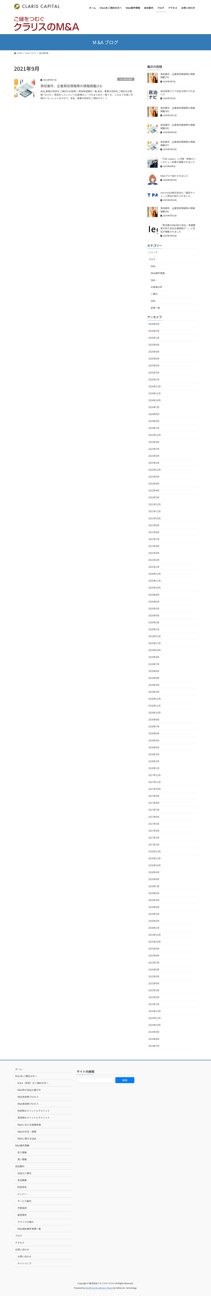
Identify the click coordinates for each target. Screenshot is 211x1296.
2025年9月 (153, 344)
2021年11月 (154, 511)
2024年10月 (154, 400)
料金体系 (22, 1187)
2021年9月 (153, 525)
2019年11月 (154, 643)
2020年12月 (154, 573)
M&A (153, 266)
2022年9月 (153, 476)
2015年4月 (153, 983)
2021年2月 (153, 560)
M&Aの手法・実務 (26, 1131)
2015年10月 (154, 941)
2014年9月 (153, 1031)
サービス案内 (24, 1201)
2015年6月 (153, 969)
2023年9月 (153, 442)
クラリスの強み (25, 1221)
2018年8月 (153, 719)
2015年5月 (153, 976)
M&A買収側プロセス (27, 1103)
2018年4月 (153, 747)
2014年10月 (154, 1025)
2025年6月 (153, 358)
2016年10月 (154, 865)
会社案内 (19, 1166)
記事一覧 (155, 307)
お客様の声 (156, 287)
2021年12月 (154, 504)
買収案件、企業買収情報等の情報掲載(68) (177, 126)
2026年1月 (153, 337)
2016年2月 (153, 920)
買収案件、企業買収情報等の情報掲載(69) (177, 109)
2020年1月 (153, 629)
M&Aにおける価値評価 (29, 1124)
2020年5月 (153, 608)
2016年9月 (153, 872)
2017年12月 (154, 775)
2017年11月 (154, 782)
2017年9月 (153, 795)
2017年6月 (153, 816)
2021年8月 (153, 532)
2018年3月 (153, 754)
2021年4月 (153, 546)
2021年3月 (153, 553)
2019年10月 (154, 650)
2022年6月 (153, 483)
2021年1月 (153, 566)
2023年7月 (153, 449)
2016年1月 (153, 927)
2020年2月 (153, 622)
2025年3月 (153, 372)
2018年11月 (154, 705)
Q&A (153, 280)
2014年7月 (153, 1045)
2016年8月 (153, 879)
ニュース (152, 252)
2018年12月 (154, 698)
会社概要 (22, 1180)
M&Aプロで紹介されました (174, 175)
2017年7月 (153, 809)
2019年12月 (154, 636)
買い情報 (22, 1159)
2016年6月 (153, 893)
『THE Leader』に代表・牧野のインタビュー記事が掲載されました (178, 160)
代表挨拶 (22, 1208)
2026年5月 (153, 324)
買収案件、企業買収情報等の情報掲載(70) (177, 75)
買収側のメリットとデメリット (33, 1117)
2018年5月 (153, 740)
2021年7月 (153, 539)
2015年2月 (153, 997)
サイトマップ (24, 1263)
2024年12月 (154, 386)
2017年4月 (153, 830)
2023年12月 (154, 435)
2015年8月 (153, 955)
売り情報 (22, 1152)
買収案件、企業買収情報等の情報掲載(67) (177, 143)
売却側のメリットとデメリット (33, 1110)
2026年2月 (153, 330)
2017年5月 (153, 823)
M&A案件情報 (125, 79)
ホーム (18, 1069)
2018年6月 (153, 733)
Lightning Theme (105, 1287)
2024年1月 (153, 428)
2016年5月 (153, 900)
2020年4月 (153, 615)
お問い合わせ (22, 1249)
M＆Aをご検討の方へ (26, 1076)
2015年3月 (153, 990)
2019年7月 (153, 664)
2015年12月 (154, 934)
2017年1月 (153, 844)
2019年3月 (153, 685)
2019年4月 (153, 678)
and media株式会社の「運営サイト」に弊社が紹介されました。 (177, 194)
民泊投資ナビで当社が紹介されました (177, 92)
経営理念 (22, 1215)
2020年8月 (153, 594)
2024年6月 (153, 414)
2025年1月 (153, 379)
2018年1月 (153, 768)
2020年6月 (153, 601)
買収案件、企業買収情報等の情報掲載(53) (71, 85)
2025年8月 (153, 351)
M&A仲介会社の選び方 (29, 1090)
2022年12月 (154, 469)
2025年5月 (153, 365)
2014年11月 (154, 1018)
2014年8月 (153, 1039)
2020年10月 (154, 587)
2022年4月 (153, 490)
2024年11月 (154, 393)
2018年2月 (153, 761)
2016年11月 (154, 858)
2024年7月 (153, 407)
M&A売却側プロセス (27, 1096)
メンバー (22, 1194)
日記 (153, 300)
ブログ (151, 259)
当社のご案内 (24, 1173)
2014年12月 (154, 1011)
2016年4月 (153, 907)
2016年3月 (153, 914)
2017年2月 (153, 837)
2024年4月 (153, 421)
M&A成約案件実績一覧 (29, 1228)
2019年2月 (153, 691)
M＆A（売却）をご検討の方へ (32, 1083)
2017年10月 (154, 789)
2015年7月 (153, 962)
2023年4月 (153, 455)
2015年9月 (153, 948)
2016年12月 (154, 851)
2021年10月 (154, 518)
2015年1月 (153, 1004)
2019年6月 (153, 671)
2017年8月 (153, 802)
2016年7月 (153, 886)
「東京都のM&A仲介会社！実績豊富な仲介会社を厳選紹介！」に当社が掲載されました (177, 228)
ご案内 (154, 294)
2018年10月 (154, 712)
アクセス (19, 1242)
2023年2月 (153, 462)
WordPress (90, 1287)
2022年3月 (153, 497)
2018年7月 (153, 726)
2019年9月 (153, 657)
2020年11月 (154, 580)
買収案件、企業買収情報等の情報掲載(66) (177, 209)
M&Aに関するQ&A (26, 1138)
